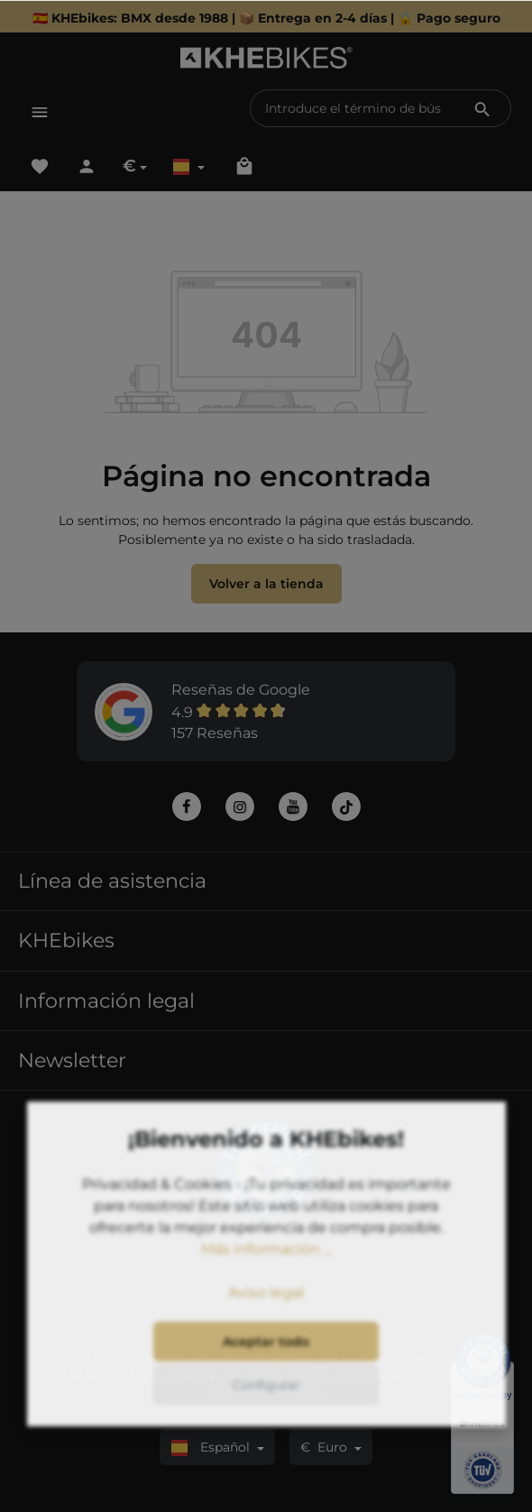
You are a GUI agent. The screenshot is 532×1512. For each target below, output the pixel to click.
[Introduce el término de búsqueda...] (353, 108)
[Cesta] (244, 166)
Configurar (266, 1445)
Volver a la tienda (266, 584)
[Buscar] (482, 108)
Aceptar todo (266, 1402)
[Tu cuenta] (87, 166)
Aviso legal (266, 1352)
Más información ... (266, 1309)
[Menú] (40, 112)
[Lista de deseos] (40, 166)
